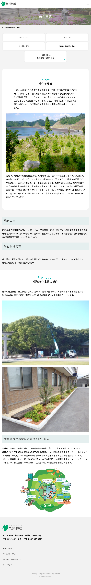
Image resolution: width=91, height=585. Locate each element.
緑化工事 (67, 37)
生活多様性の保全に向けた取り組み (45, 56)
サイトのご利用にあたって (12, 559)
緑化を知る (24, 37)
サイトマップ (7, 565)
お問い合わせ (7, 548)
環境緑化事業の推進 (67, 46)
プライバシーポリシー (10, 554)
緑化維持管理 (24, 46)
